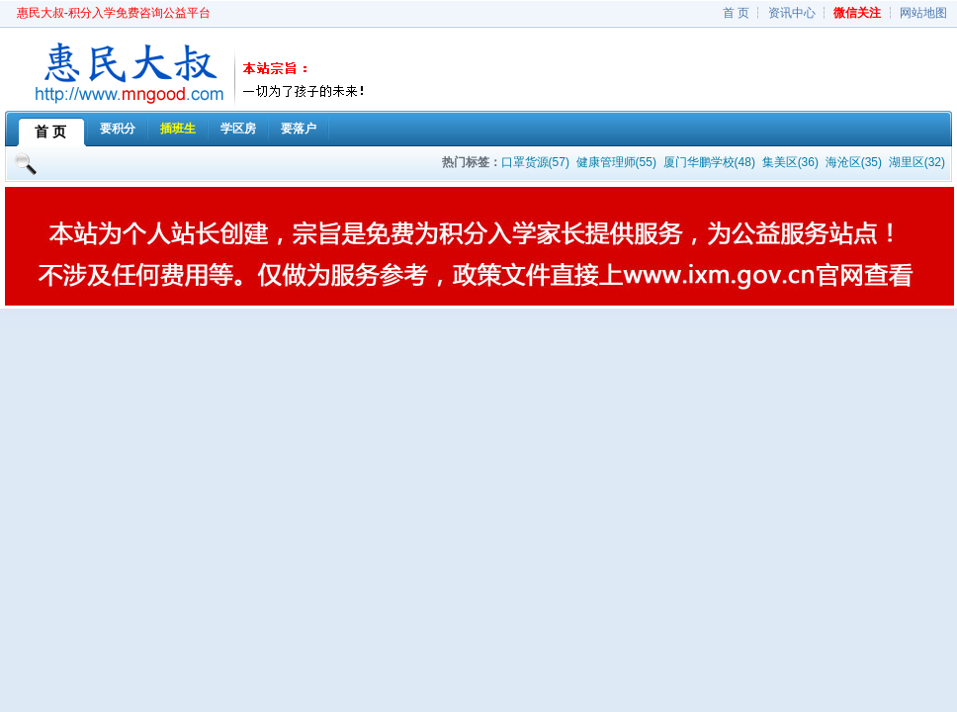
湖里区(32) (917, 162)
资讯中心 (792, 13)
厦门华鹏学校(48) (709, 162)
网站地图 (923, 13)
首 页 (736, 13)
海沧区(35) (854, 162)
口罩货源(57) (535, 162)
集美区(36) (790, 162)
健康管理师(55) (616, 162)
